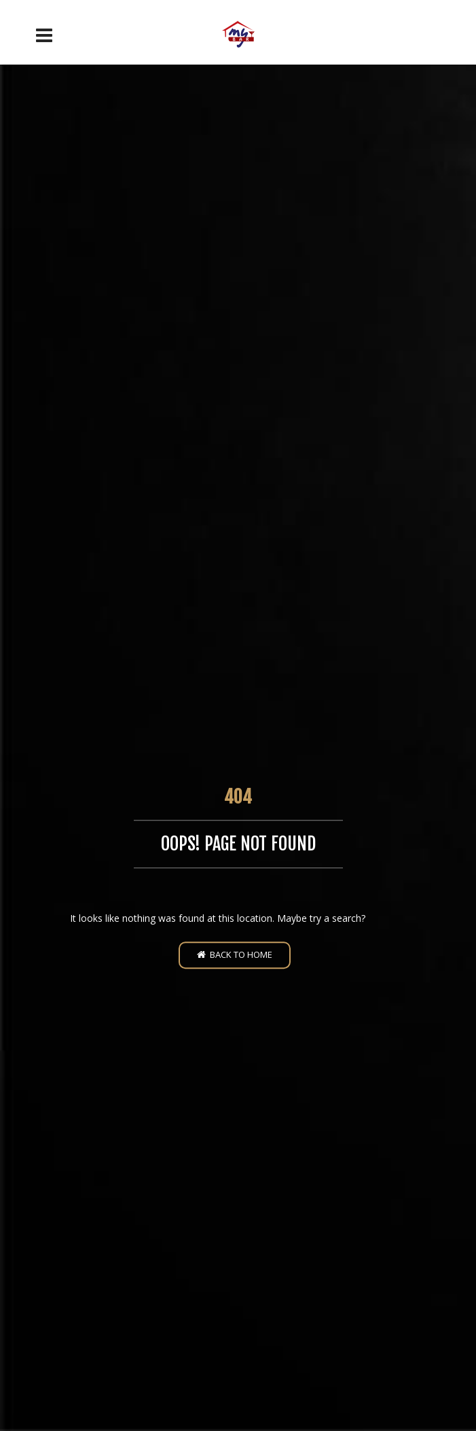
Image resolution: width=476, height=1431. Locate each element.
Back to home (234, 954)
